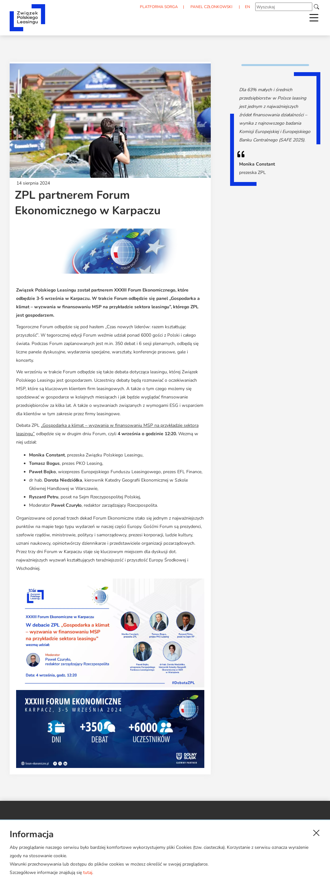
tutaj (87, 872)
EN (247, 6)
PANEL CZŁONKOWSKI (211, 6)
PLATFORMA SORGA (159, 6)
